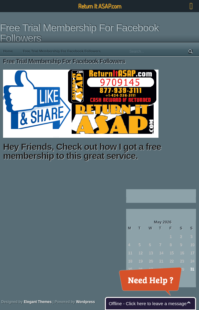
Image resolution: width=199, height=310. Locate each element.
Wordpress (85, 302)
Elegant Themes (38, 302)
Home (8, 51)
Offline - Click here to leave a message (148, 303)
